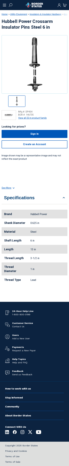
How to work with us (18, 388)
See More (8, 188)
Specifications (19, 197)
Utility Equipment (18, 14)
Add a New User (21, 338)
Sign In (34, 133)
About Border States (18, 415)
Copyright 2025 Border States (21, 445)
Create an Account (34, 144)
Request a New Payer (24, 350)
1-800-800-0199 (21, 314)
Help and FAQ (19, 362)
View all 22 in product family (32, 118)
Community (12, 406)
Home (5, 14)
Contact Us (18, 326)
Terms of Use (12, 456)
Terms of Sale (12, 462)
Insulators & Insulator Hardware (45, 14)
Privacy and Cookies (16, 451)
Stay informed (14, 397)
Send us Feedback (22, 374)
